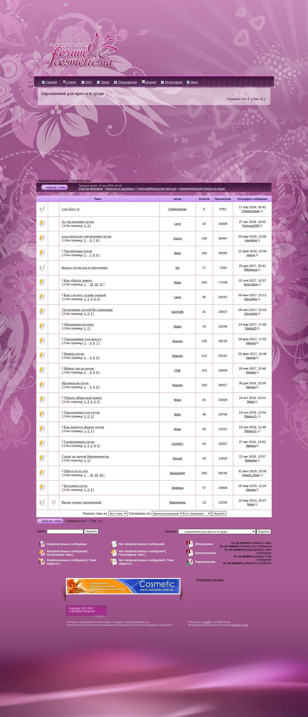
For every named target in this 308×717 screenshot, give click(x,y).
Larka (177, 297)
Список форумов (91, 188)
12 (91, 475)
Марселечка (177, 502)
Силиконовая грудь (79, 442)
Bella (177, 253)
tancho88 (177, 312)
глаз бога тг (71, 209)
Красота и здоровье (120, 188)
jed (178, 268)
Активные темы (81, 180)
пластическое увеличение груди (86, 236)
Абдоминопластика (79, 324)
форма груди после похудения (85, 268)
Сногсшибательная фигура (156, 188)
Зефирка (251, 460)
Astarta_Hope (250, 475)
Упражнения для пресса (82, 339)
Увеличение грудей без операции (87, 310)
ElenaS (177, 458)
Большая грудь (75, 486)
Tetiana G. (250, 416)
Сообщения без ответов (52, 180)
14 (101, 475)
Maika (177, 326)
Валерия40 (177, 473)
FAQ (86, 82)
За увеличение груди (78, 222)
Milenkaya (250, 269)
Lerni (177, 224)
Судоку (69, 82)
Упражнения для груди (82, 412)
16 (96, 284)
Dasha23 (251, 328)
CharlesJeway (177, 209)
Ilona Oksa (250, 284)
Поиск (103, 82)
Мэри (177, 282)
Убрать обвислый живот (83, 398)
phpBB (207, 622)
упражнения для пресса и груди (72, 93)
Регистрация (171, 82)
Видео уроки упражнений (82, 502)
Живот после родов (79, 368)
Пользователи (125, 82)
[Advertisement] (154, 142)
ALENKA (177, 444)
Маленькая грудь (75, 383)
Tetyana (251, 372)
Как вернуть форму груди (84, 427)
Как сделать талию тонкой (85, 295)
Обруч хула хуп (76, 471)
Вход (192, 82)
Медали (149, 82)
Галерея (49, 82)
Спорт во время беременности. (85, 456)
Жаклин (177, 341)
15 (91, 284)
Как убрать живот (78, 280)
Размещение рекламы (209, 579)
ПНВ (177, 370)
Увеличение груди (78, 251)
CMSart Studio (239, 624)
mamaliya (250, 240)
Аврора (251, 343)
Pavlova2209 (250, 225)
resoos (250, 255)
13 (96, 475)
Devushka (250, 299)
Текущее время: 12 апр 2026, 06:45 (100, 185)
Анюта (177, 238)
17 (101, 284)
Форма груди (74, 354)
